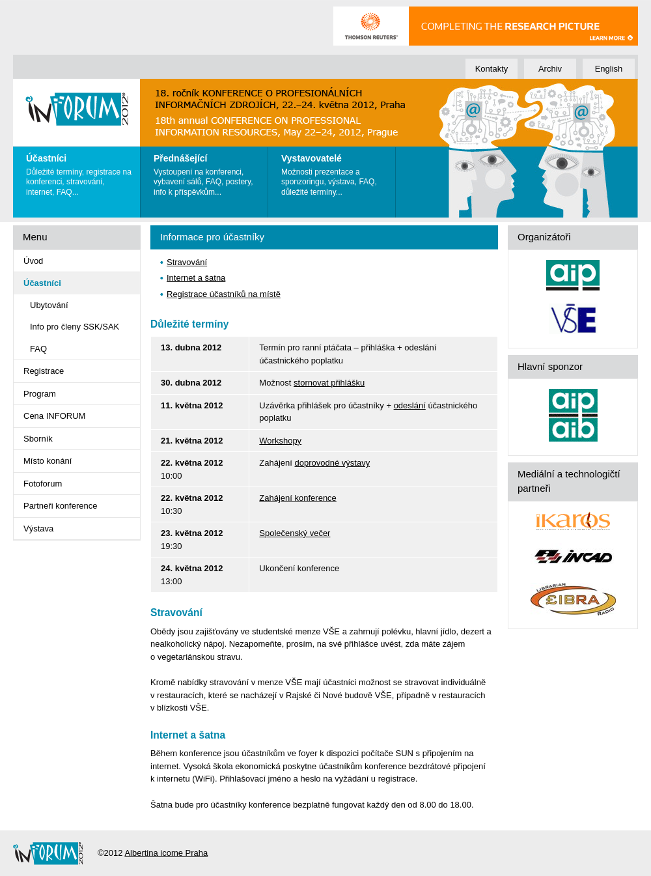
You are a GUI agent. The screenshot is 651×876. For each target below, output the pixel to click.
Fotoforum (42, 483)
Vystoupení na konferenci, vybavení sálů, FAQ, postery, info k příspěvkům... (207, 172)
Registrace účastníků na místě (224, 294)
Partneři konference (60, 506)
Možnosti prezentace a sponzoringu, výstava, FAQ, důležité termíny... (335, 172)
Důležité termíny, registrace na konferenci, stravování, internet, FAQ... (79, 172)
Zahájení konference (298, 498)
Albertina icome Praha (166, 853)
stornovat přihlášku (329, 383)
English (609, 69)
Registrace (43, 371)
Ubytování (49, 305)
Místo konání (47, 461)
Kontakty (491, 69)
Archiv (550, 69)
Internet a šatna (196, 278)
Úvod (33, 261)
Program (39, 394)
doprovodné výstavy (332, 463)
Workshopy (280, 440)
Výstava (38, 528)
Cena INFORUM (54, 416)
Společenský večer (294, 533)
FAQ (38, 349)
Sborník (38, 439)
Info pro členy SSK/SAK (74, 327)
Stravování (187, 262)
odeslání (410, 405)
